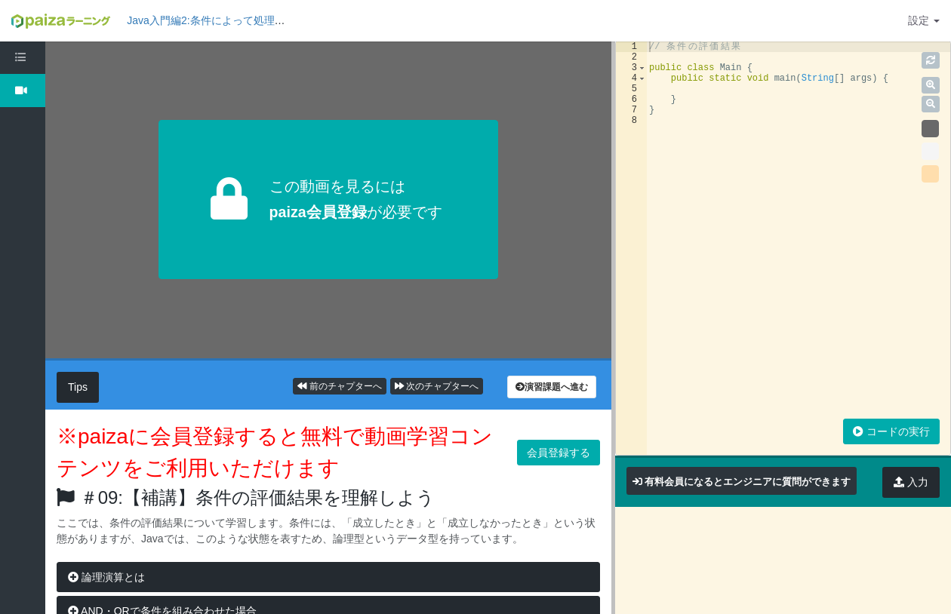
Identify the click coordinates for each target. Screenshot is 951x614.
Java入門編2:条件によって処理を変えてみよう (237, 20)
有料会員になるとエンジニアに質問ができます (748, 481)
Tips (78, 387)
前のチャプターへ (339, 386)
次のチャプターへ (437, 386)
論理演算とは (106, 577)
